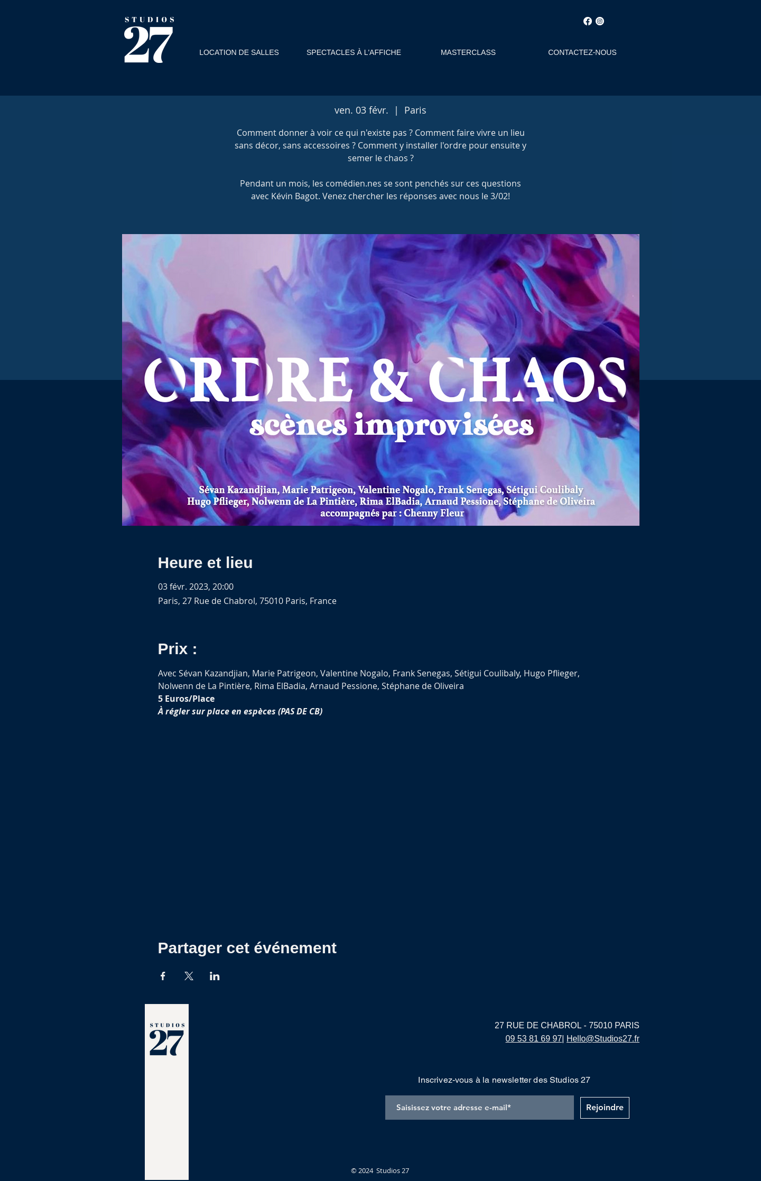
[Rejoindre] (604, 1108)
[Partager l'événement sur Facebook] (163, 976)
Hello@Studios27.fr (603, 1038)
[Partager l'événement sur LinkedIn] (215, 976)
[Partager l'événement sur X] (189, 976)
